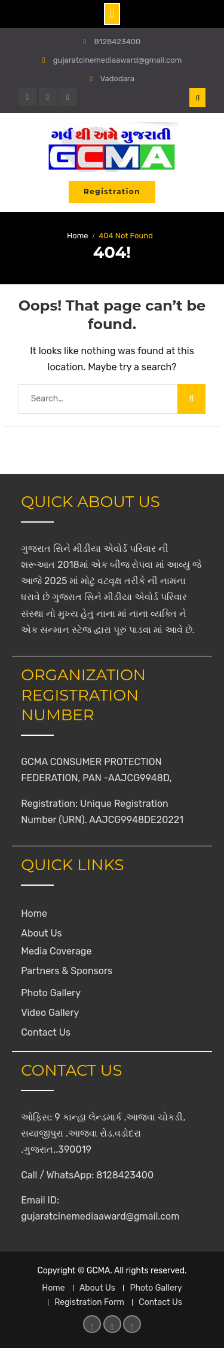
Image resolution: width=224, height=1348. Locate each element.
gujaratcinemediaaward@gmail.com (117, 60)
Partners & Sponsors (66, 971)
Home (34, 913)
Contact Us (45, 1032)
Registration (112, 191)
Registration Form (89, 1302)
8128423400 (117, 41)
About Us (41, 933)
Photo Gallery (51, 993)
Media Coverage (56, 951)
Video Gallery (50, 1012)
